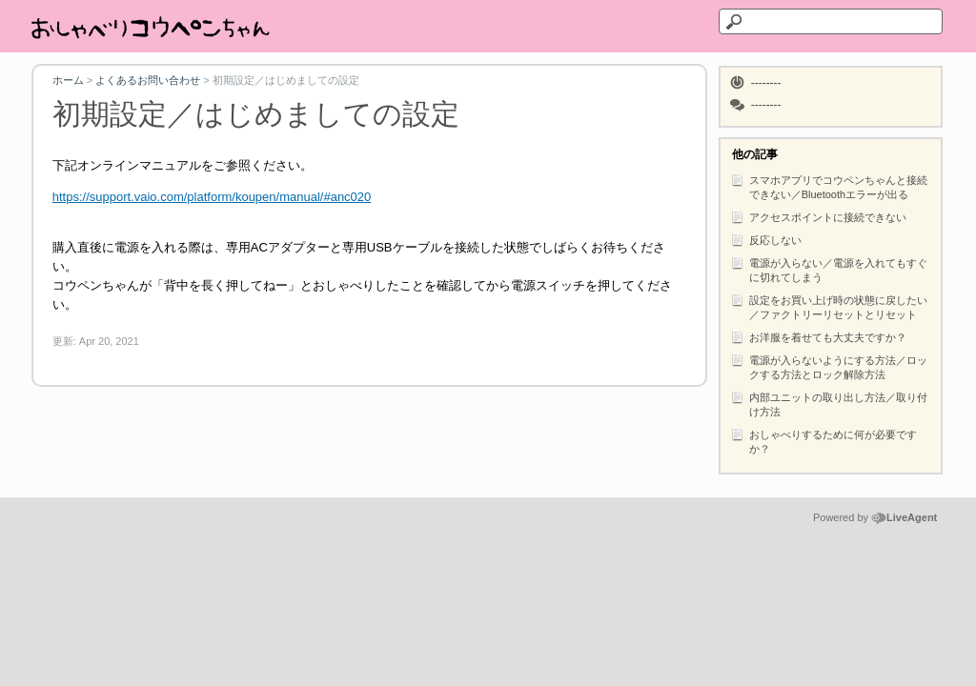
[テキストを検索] (831, 21)
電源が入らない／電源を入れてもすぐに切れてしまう (828, 268)
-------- (766, 83)
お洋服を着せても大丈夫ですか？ (818, 336)
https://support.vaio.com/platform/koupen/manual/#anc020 (212, 197)
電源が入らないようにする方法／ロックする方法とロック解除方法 (828, 366)
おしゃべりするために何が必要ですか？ (823, 440)
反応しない (766, 239)
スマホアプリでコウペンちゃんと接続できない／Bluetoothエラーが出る (828, 186)
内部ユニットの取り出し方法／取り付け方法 (828, 403)
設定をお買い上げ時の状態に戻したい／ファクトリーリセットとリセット (828, 306)
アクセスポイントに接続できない (818, 216)
